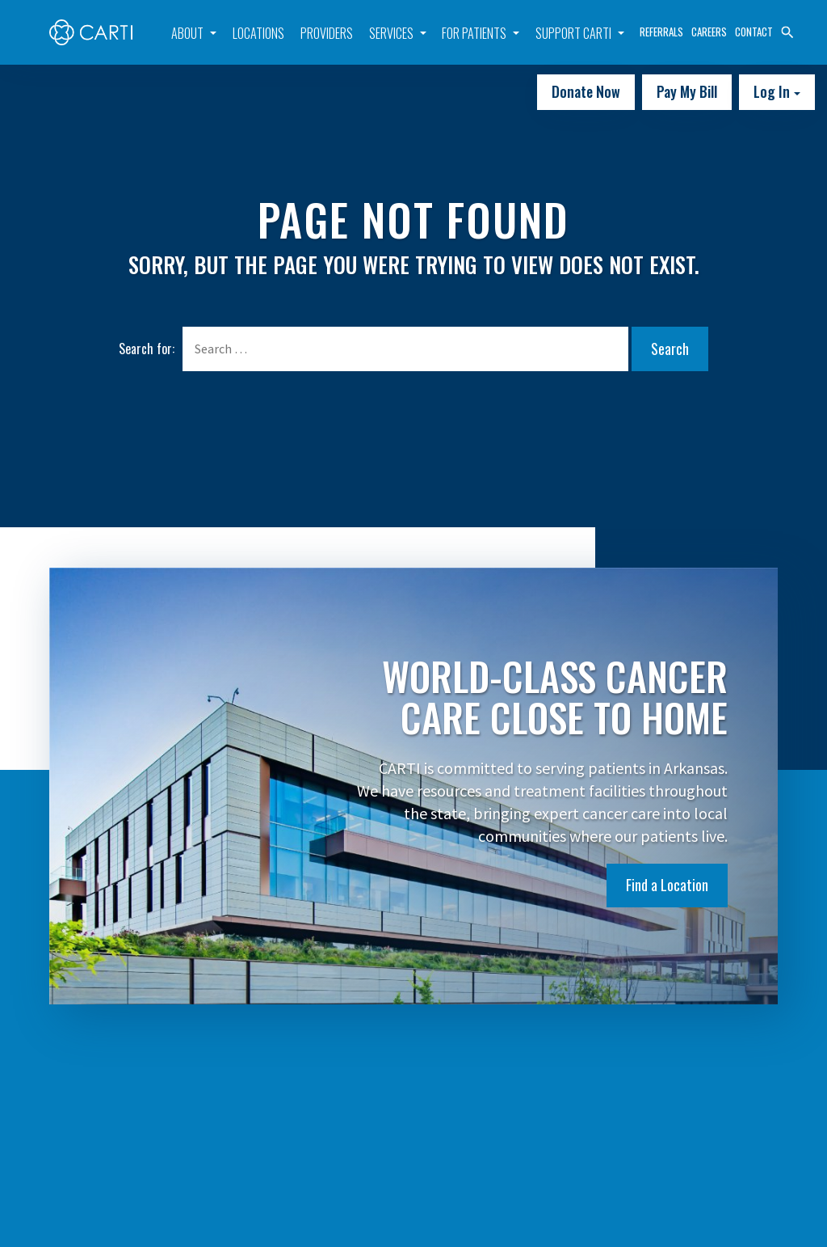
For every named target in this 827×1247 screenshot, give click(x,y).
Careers (709, 31)
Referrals (661, 31)
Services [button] (391, 33)
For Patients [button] (474, 33)
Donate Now (586, 91)
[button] (787, 30)
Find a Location (667, 884)
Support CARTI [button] (573, 33)
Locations (258, 33)
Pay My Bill (687, 91)
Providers (326, 33)
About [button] (187, 33)
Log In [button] (773, 91)
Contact (754, 31)
